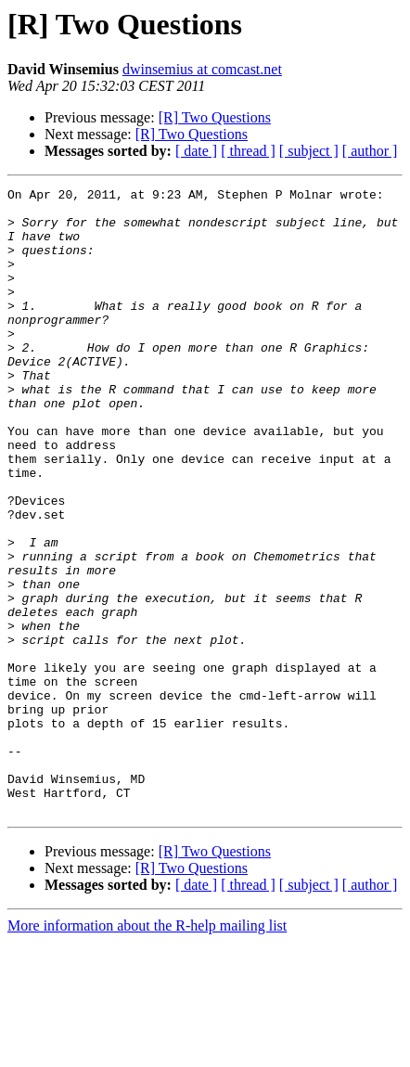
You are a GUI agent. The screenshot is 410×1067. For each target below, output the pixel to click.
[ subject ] (309, 151)
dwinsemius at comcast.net (202, 69)
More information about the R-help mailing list (147, 1051)
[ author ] (370, 151)
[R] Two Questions (215, 117)
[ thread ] (248, 151)
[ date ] (196, 151)
